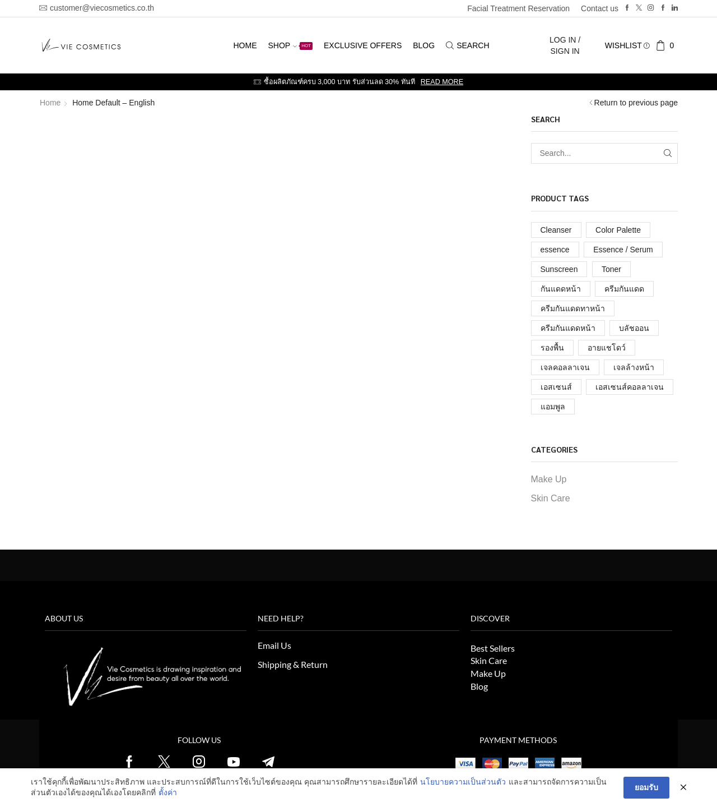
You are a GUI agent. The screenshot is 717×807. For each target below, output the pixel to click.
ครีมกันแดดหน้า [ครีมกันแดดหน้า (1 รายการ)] (568, 328)
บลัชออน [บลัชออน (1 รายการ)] (634, 328)
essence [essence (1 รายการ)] (555, 249)
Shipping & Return (293, 664)
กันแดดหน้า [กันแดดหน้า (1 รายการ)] (561, 288)
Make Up (549, 479)
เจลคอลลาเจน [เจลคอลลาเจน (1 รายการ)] (565, 367)
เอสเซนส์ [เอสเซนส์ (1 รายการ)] (556, 386)
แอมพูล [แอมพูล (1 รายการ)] (553, 406)
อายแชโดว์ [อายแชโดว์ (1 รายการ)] (607, 347)
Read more (442, 82)
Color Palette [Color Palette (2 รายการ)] (618, 229)
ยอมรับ (646, 787)
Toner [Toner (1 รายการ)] (611, 269)
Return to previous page (636, 102)
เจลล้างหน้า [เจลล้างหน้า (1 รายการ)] (633, 367)
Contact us (599, 8)
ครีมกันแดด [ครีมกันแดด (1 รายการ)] (624, 288)
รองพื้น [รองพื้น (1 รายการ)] (552, 347)
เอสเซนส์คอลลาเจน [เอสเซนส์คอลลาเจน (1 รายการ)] (629, 386)
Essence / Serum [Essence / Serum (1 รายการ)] (623, 249)
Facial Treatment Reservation (518, 8)
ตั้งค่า (168, 792)
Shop (290, 45)
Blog (424, 45)
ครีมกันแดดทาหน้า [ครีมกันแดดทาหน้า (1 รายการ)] (573, 308)
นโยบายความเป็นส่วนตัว (463, 781)
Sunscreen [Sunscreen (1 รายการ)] (559, 269)
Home (245, 45)
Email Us (274, 645)
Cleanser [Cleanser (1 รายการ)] (556, 229)
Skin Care (550, 498)
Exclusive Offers (363, 45)
